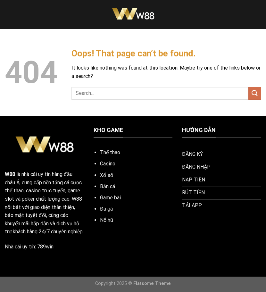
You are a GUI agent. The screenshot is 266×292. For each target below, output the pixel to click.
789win (45, 247)
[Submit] (254, 93)
